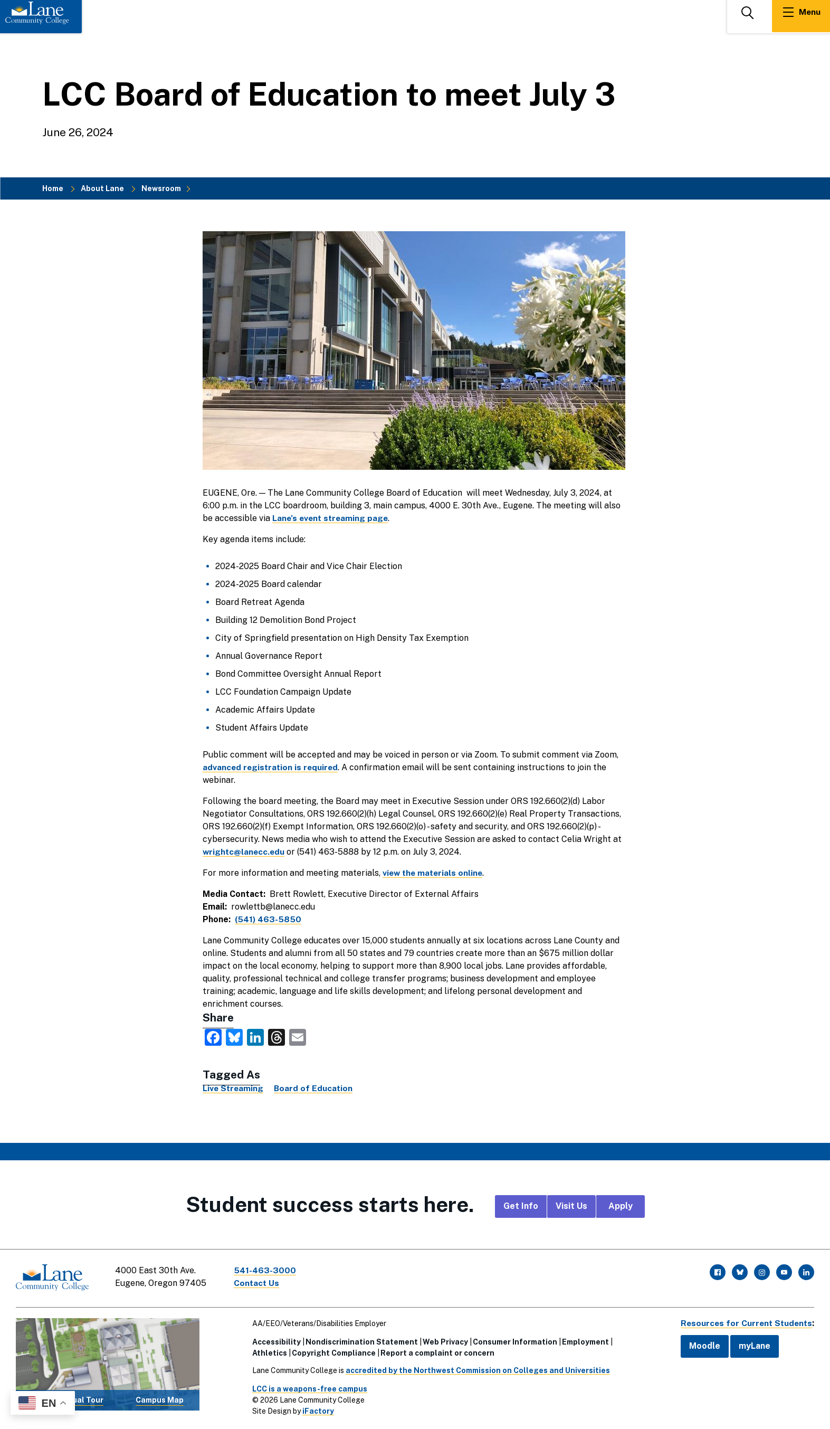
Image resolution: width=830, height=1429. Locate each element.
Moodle (701, 1345)
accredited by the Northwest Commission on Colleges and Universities (476, 1369)
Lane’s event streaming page (332, 518)
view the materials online (434, 873)
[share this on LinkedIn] (255, 1036)
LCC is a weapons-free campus (307, 1387)
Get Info (520, 1206)
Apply (620, 1206)
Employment (583, 1340)
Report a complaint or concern (435, 1351)
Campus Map (160, 1399)
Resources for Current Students (744, 1322)
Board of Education (315, 1088)
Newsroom (161, 188)
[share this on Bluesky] (234, 1036)
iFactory (316, 1409)
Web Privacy (443, 1340)
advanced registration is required (272, 767)
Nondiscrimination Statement (359, 1340)
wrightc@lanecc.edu (245, 852)
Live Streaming (234, 1088)
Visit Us (571, 1206)
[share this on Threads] (276, 1036)
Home (52, 188)
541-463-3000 (266, 1270)
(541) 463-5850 (268, 919)
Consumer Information (513, 1340)
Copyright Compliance (332, 1351)
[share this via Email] (297, 1036)
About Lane (102, 188)
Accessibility (274, 1340)
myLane (751, 1345)
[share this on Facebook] (213, 1036)
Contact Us (258, 1283)
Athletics (267, 1351)
